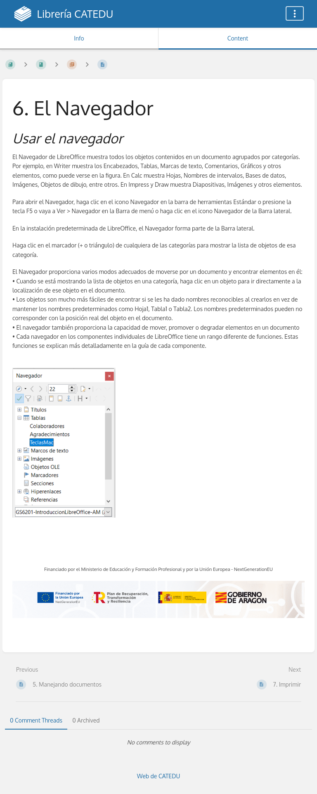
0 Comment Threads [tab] (36, 720)
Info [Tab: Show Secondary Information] (79, 38)
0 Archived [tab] (85, 720)
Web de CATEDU (158, 776)
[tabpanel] (158, 742)
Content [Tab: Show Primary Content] (237, 38)
